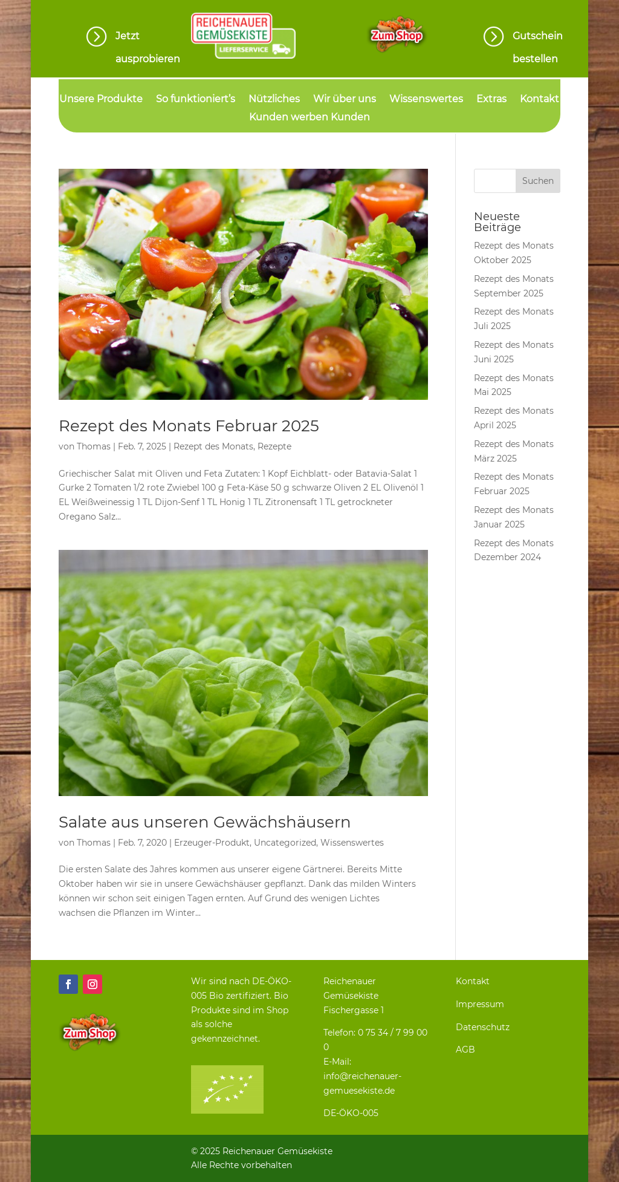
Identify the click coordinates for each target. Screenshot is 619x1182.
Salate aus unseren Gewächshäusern (205, 822)
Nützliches (274, 100)
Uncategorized (285, 842)
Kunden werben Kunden (309, 118)
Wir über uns (344, 100)
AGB (465, 1049)
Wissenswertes (426, 100)
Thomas (94, 446)
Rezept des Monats (213, 446)
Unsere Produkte (101, 100)
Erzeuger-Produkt (212, 842)
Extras (491, 100)
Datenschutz (483, 1027)
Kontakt (539, 100)
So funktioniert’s (195, 100)
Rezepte (274, 446)
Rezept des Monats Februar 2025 (189, 426)
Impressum (480, 1004)
